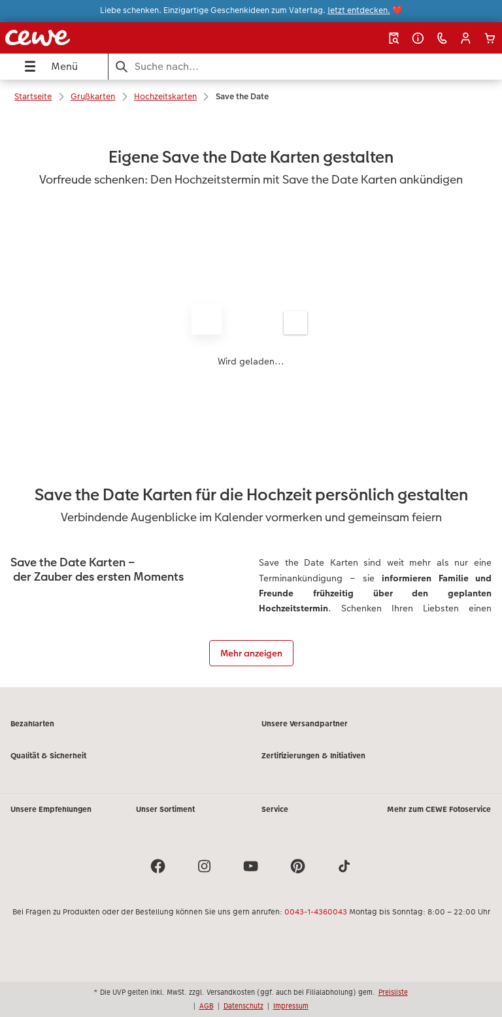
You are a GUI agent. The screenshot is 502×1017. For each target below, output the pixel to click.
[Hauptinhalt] (251, 401)
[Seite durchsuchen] (305, 66)
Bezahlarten (32, 723)
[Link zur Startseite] (95, 38)
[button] (466, 38)
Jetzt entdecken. (358, 10)
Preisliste (393, 992)
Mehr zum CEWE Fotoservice (439, 809)
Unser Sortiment (165, 809)
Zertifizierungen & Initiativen (313, 756)
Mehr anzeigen (251, 653)
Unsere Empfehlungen (51, 809)
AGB (206, 1006)
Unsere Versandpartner (304, 723)
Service (274, 809)
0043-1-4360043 (315, 912)
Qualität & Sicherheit (48, 756)
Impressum (291, 1006)
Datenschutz (243, 1006)
